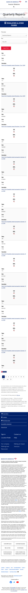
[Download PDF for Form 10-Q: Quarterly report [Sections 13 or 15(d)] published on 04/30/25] (14, 131)
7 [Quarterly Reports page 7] (18, 376)
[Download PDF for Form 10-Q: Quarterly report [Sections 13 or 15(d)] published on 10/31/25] (14, 70)
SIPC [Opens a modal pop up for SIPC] (20, 511)
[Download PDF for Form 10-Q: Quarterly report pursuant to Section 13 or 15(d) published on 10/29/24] (14, 164)
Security (6, 569)
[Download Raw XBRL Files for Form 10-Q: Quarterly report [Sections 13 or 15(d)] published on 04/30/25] (14, 136)
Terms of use (4, 427)
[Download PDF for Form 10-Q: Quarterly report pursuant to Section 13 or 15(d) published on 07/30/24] (14, 196)
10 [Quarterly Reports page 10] (3, 379)
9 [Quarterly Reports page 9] (23, 376)
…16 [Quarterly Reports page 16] (7, 379)
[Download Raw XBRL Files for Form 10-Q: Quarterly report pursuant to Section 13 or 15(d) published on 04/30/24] (14, 233)
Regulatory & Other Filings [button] (14, 24)
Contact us (17, 434)
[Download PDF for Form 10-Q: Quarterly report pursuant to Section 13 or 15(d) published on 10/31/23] (14, 260)
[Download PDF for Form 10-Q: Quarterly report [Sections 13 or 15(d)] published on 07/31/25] (14, 101)
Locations (2, 567)
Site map (21, 569)
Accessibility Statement (6, 424)
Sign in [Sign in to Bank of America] (3, 434)
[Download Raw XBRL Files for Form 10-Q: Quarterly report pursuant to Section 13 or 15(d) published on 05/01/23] (14, 330)
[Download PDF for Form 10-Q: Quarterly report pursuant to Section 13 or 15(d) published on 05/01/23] (14, 325)
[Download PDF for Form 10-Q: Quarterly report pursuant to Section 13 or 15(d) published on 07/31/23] (14, 293)
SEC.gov (18, 395)
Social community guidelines (14, 569)
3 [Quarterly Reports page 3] (8, 376)
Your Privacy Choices (13, 571)
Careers (23, 567)
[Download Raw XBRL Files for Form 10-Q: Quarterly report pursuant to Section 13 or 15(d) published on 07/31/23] (14, 298)
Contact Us (8, 567)
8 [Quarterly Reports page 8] (21, 376)
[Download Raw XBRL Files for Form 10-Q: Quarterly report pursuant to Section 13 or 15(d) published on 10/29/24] (14, 169)
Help (15, 438)
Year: (2, 38)
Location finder (6, 438)
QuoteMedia (14, 587)
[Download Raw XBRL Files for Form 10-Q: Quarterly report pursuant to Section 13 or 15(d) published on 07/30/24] (14, 201)
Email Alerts (4, 413)
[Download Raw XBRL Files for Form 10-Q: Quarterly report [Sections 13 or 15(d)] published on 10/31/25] (14, 75)
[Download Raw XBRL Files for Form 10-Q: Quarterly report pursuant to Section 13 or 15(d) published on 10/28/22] (14, 362)
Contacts (5, 417)
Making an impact (19, 444)
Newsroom (4, 449)
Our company (5, 444)
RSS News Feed (6, 420)
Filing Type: (3, 32)
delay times (13, 588)
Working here (5, 446)
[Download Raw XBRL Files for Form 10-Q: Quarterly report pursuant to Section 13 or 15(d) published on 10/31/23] (14, 265)
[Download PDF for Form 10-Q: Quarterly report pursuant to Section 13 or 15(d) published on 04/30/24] (14, 228)
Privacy (2, 569)
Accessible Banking (17, 567)
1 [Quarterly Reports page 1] (3, 376)
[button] (26, 1)
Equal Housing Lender (17, 575)
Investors (17, 446)
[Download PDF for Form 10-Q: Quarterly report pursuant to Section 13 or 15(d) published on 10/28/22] (14, 357)
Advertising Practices (4, 571)
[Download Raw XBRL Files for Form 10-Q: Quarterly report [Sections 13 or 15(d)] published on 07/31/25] (14, 106)
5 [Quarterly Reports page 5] (13, 376)
